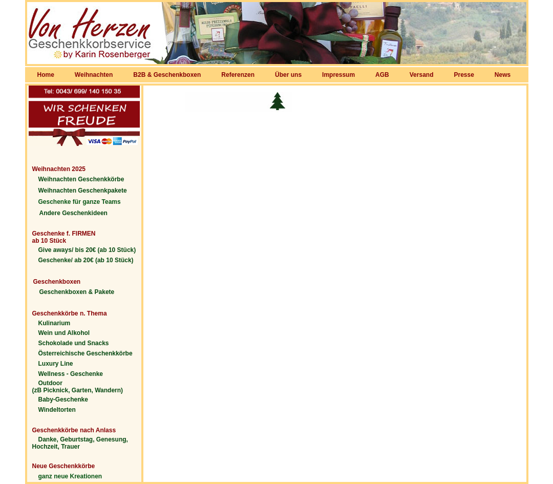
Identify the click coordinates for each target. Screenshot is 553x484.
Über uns (288, 74)
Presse (464, 74)
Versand (422, 74)
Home (45, 74)
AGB (382, 74)
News (503, 74)
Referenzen (237, 74)
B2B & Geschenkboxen (167, 74)
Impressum (338, 74)
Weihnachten (94, 74)
